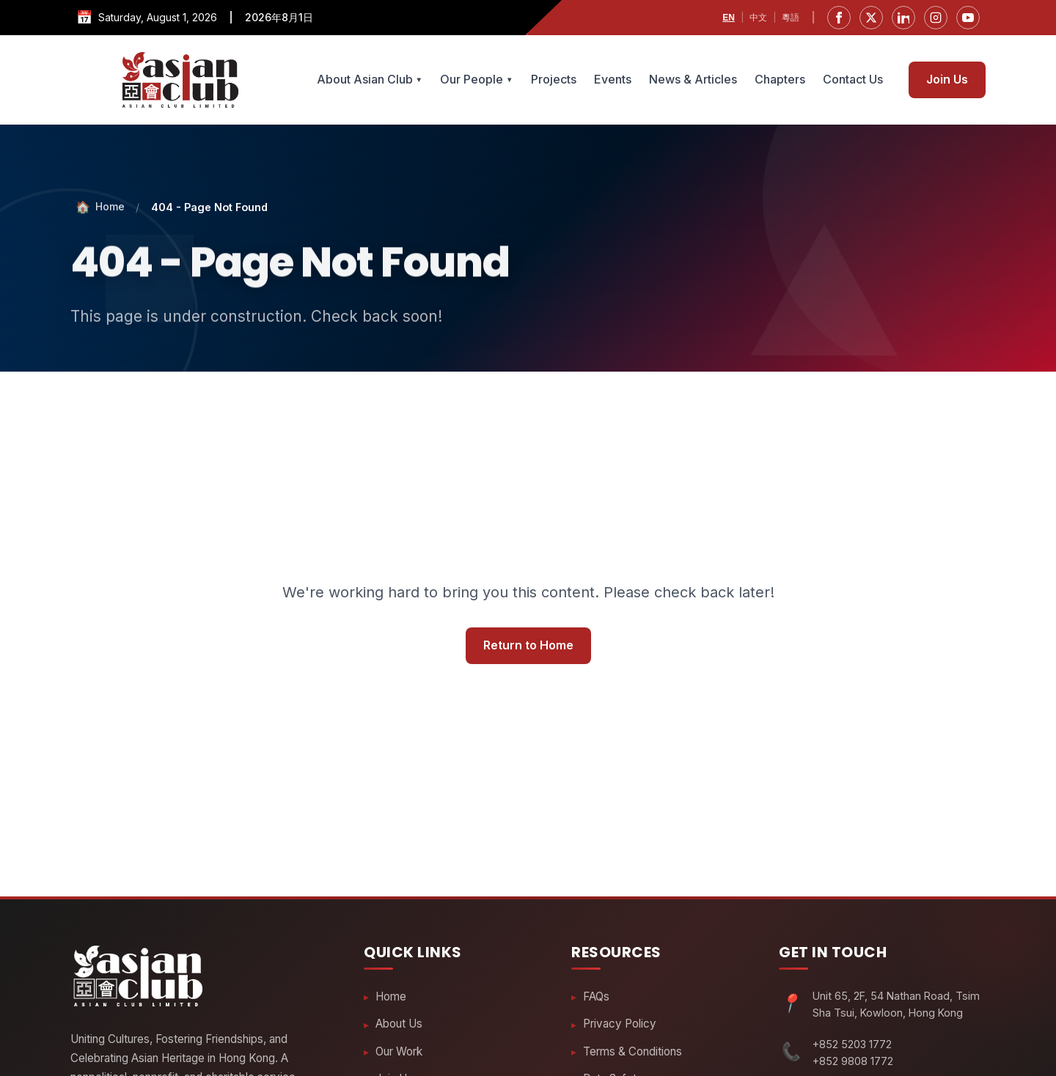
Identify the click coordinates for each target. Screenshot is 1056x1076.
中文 (758, 17)
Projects (553, 79)
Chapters (780, 79)
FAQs (596, 996)
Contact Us (853, 79)
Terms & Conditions (632, 1052)
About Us (398, 1024)
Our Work (398, 1052)
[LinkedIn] (903, 17)
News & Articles (693, 79)
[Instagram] (935, 17)
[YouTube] (968, 17)
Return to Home (528, 645)
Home (390, 996)
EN (728, 17)
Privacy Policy (619, 1024)
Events (612, 79)
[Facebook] (839, 17)
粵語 (790, 17)
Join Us (947, 79)
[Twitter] (871, 17)
